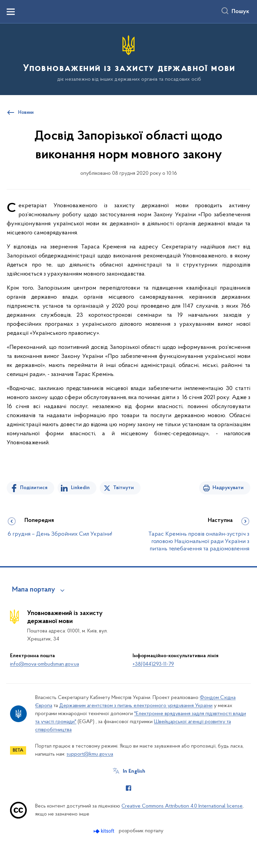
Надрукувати (228, 487)
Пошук (240, 12)
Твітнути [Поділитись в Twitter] (123, 487)
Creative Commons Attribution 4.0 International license (182, 806)
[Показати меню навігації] (11, 12)
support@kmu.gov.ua (90, 754)
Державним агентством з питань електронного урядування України (135, 705)
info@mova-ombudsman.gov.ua (44, 664)
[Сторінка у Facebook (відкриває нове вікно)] (128, 788)
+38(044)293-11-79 (153, 664)
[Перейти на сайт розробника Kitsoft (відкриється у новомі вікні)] (104, 831)
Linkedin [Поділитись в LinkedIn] (80, 487)
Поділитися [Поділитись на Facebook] (34, 487)
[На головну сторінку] (128, 58)
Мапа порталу (33, 590)
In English (134, 771)
